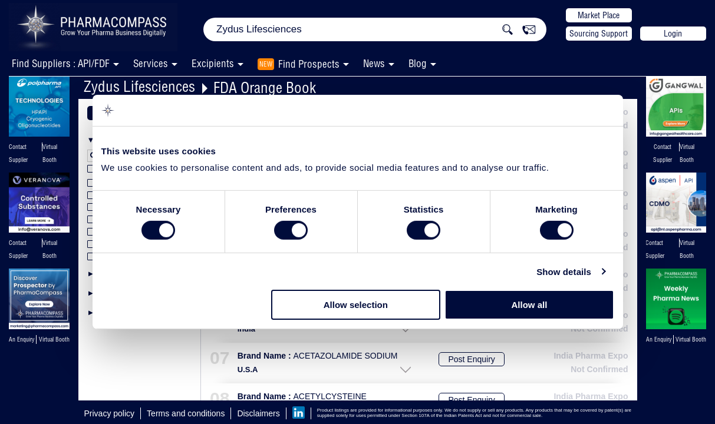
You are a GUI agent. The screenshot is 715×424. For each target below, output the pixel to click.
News (374, 63)
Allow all (530, 305)
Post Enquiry (471, 359)
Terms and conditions (186, 413)
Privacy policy (109, 413)
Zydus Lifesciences (139, 86)
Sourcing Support (598, 33)
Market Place (599, 15)
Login (673, 33)
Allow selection (356, 305)
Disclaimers (258, 413)
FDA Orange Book (264, 87)
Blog (417, 63)
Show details (563, 272)
